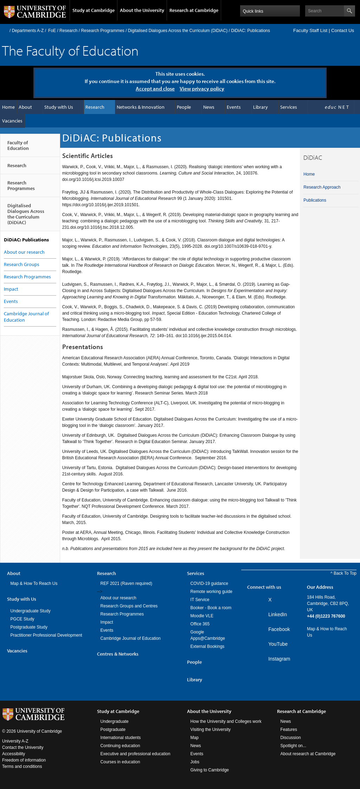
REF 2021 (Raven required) (126, 583)
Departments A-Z (28, 30)
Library (260, 107)
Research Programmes (102, 30)
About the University (142, 10)
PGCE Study (22, 619)
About (25, 107)
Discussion (291, 737)
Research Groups (21, 264)
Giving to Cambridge (210, 770)
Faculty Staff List (310, 30)
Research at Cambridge (193, 10)
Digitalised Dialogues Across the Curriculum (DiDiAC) (177, 30)
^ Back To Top (343, 573)
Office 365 (200, 623)
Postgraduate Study (29, 627)
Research (68, 30)
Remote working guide (211, 591)
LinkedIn (277, 614)
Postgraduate (113, 729)
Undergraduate (115, 721)
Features (289, 729)
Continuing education (120, 745)
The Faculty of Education (70, 50)
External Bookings (208, 646)
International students (121, 737)
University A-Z (15, 741)
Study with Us (58, 107)
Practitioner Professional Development (46, 635)
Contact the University (22, 747)
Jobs (195, 761)
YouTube (278, 644)
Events (234, 107)
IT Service (200, 599)
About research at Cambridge (308, 753)
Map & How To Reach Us (34, 583)
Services (288, 107)
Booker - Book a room (211, 607)
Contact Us (342, 30)
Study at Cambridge (93, 10)
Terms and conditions (22, 766)
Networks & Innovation (141, 107)
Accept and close (155, 88)
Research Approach (321, 187)
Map (195, 737)
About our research (24, 252)
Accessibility (13, 753)
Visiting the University (211, 729)
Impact (11, 289)
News (208, 107)
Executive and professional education (136, 753)
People (184, 107)
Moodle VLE (202, 615)
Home (5, 30)
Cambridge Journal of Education (131, 638)
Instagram (279, 659)
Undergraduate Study (31, 610)
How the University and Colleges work (226, 721)
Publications (314, 200)
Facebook (279, 629)
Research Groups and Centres (129, 606)
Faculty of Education (18, 148)
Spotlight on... (293, 745)
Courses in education (120, 761)
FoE (52, 30)
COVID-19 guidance (209, 583)
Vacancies (12, 121)
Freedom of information (24, 760)
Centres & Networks (118, 654)
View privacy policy (202, 88)
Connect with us (264, 587)
